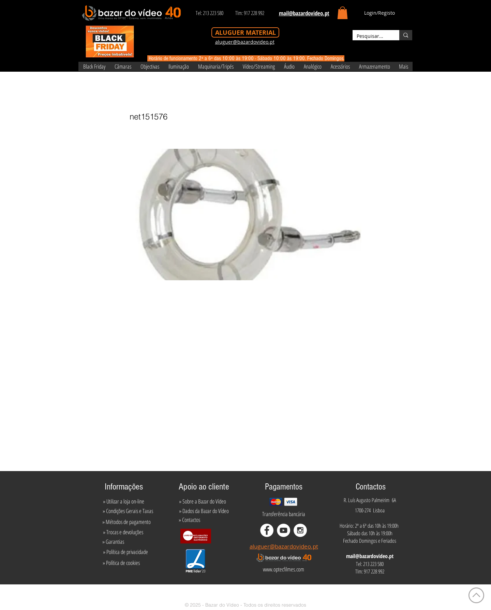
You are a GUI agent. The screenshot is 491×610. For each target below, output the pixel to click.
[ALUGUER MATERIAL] (245, 32)
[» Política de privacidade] (125, 552)
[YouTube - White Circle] (283, 530)
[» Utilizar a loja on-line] (123, 501)
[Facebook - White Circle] (266, 530)
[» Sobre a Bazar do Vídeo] (202, 501)
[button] (342, 12)
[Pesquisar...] (371, 36)
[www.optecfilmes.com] (283, 569)
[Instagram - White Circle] (300, 530)
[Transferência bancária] (283, 514)
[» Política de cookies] (121, 563)
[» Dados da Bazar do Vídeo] (203, 511)
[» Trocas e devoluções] (123, 532)
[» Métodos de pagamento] (126, 522)
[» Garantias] (113, 542)
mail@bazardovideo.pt (369, 556)
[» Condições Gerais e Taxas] (127, 511)
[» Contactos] (189, 520)
